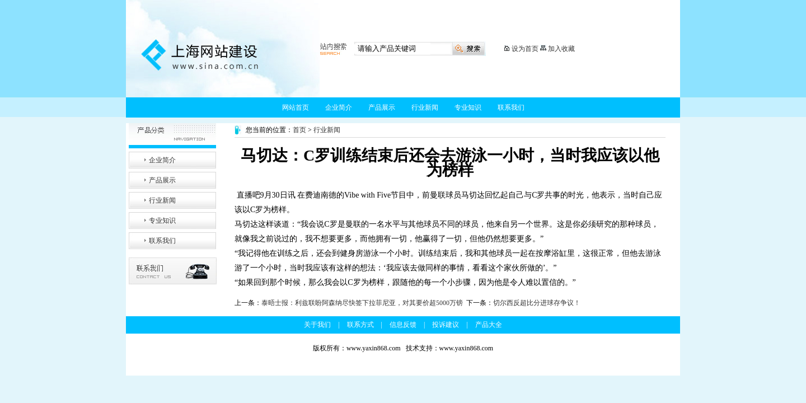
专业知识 (467, 107)
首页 (299, 130)
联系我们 (511, 107)
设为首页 (525, 49)
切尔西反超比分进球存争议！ (536, 303)
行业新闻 (424, 107)
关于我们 (317, 325)
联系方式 (360, 325)
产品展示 (381, 107)
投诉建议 (445, 325)
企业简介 (338, 107)
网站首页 (295, 107)
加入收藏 (561, 49)
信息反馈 (403, 325)
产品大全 (488, 325)
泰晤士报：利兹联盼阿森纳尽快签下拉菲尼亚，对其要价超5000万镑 (362, 303)
